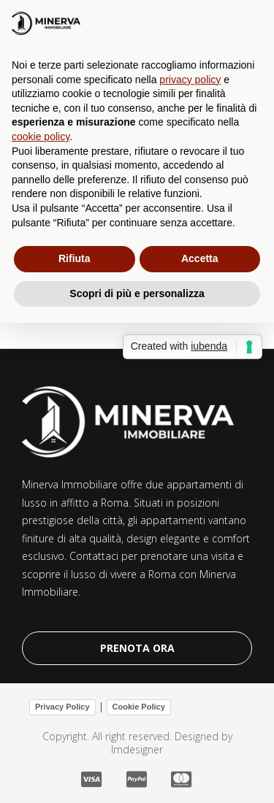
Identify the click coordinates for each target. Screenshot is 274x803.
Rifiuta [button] (74, 258)
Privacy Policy (62, 706)
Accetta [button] (199, 258)
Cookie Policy (139, 706)
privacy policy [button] (190, 79)
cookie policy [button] (40, 136)
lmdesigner (137, 749)
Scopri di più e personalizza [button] (136, 293)
